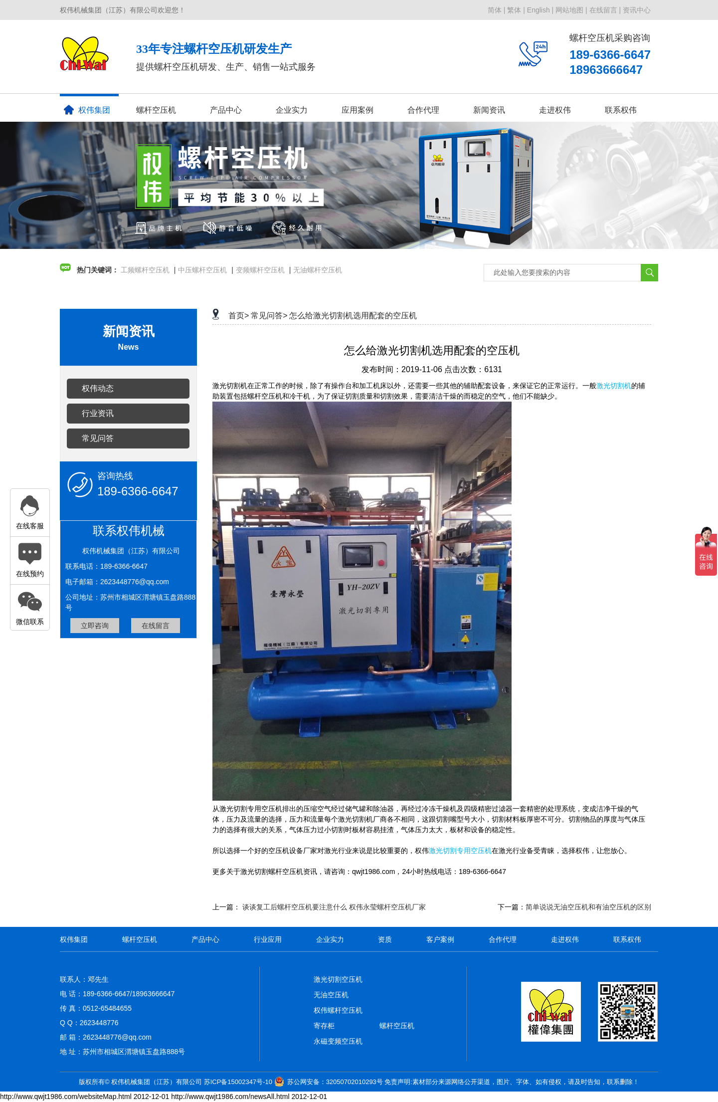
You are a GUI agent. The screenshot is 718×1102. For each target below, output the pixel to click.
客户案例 (440, 939)
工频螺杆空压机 (145, 270)
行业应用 (268, 939)
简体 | (497, 10)
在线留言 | (605, 10)
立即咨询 (95, 626)
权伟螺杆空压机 (338, 1010)
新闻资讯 (489, 110)
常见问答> (269, 315)
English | (540, 10)
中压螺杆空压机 (202, 270)
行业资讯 (98, 413)
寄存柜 (324, 1026)
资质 (385, 939)
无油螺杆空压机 (317, 270)
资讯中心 (637, 10)
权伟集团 (87, 110)
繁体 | (516, 10)
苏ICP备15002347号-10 (238, 1082)
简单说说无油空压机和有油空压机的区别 (588, 907)
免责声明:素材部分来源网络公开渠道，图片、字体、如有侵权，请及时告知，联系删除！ (511, 1082)
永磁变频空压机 (338, 1041)
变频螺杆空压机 (260, 270)
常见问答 (98, 438)
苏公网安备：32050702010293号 (335, 1082)
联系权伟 (621, 110)
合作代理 (423, 110)
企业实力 (292, 110)
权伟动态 (98, 388)
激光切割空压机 (338, 979)
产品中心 (226, 110)
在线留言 (156, 626)
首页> (238, 315)
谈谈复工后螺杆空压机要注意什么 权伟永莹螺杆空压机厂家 (334, 907)
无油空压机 (331, 995)
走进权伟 (555, 110)
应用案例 (357, 110)
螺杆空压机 (156, 110)
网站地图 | (571, 10)
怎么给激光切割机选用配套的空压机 (353, 315)
